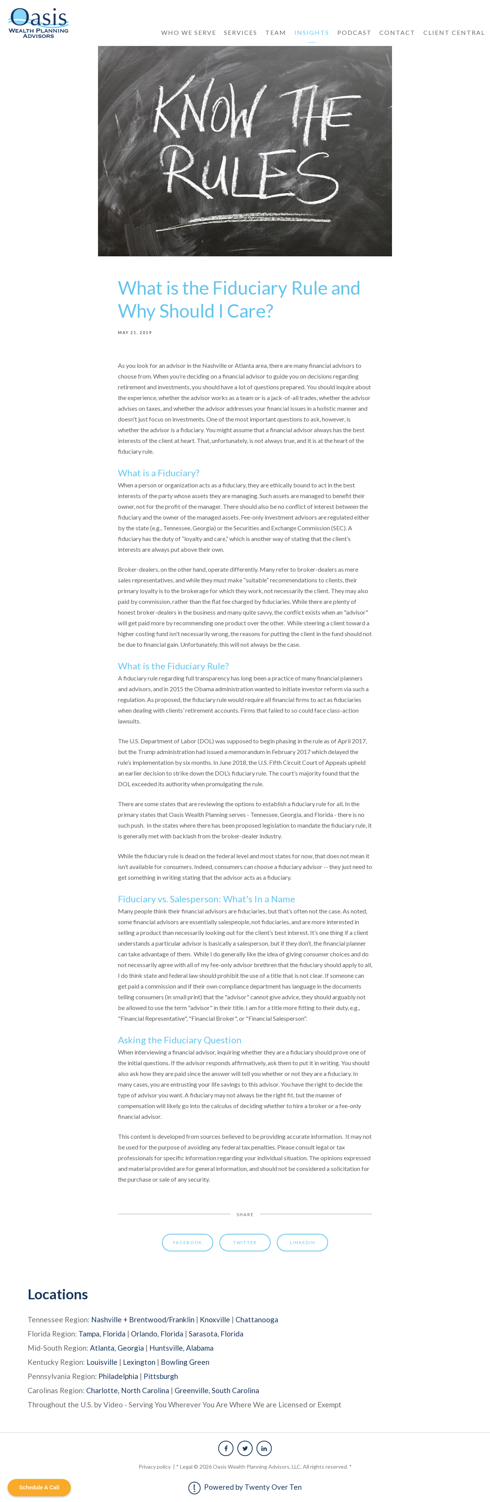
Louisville (102, 1362)
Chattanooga (256, 1319)
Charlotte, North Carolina (127, 1390)
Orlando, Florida (157, 1333)
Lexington (139, 1362)
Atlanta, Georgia (117, 1347)
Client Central (454, 32)
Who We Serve (188, 32)
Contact (397, 32)
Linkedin (302, 1242)
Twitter (245, 1242)
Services (240, 32)
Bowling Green (185, 1362)
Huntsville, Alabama (181, 1347)
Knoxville (215, 1319)
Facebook (187, 1242)
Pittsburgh (161, 1376)
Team (275, 32)
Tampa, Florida (102, 1333)
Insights (311, 32)
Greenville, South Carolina (217, 1390)
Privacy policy (155, 1466)
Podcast (354, 32)
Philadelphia (118, 1376)
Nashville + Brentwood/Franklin (142, 1319)
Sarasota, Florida (216, 1333)
